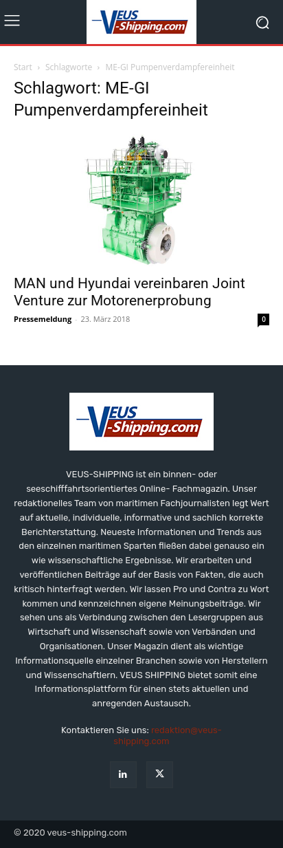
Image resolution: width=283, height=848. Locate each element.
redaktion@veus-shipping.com (167, 735)
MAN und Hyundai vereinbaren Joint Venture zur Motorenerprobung (129, 292)
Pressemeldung (42, 319)
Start (23, 67)
